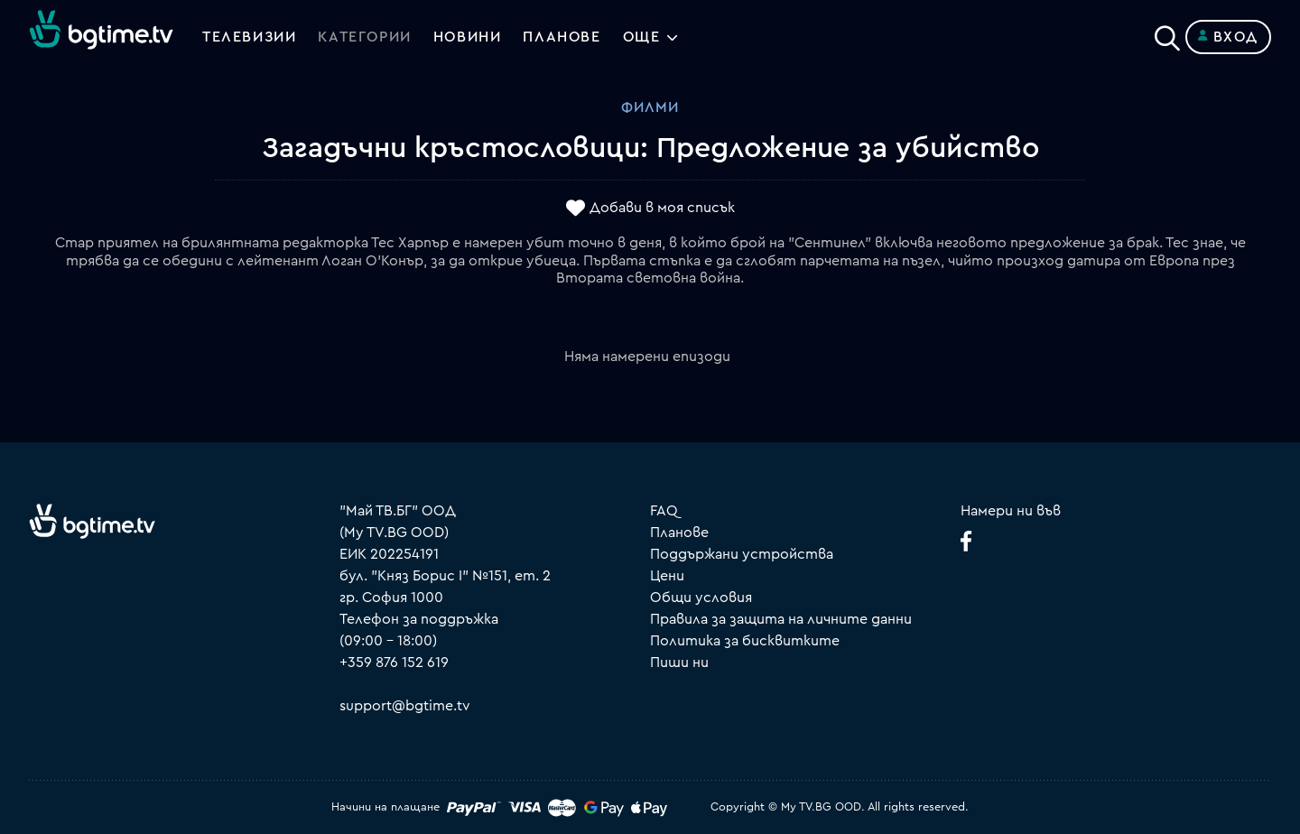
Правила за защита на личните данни (781, 619)
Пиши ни (679, 662)
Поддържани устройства (741, 554)
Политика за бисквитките (745, 641)
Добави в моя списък (662, 208)
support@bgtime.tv (404, 706)
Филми (650, 107)
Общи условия (701, 597)
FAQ (664, 511)
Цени (667, 576)
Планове (679, 532)
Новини (467, 37)
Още (642, 37)
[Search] (1167, 33)
